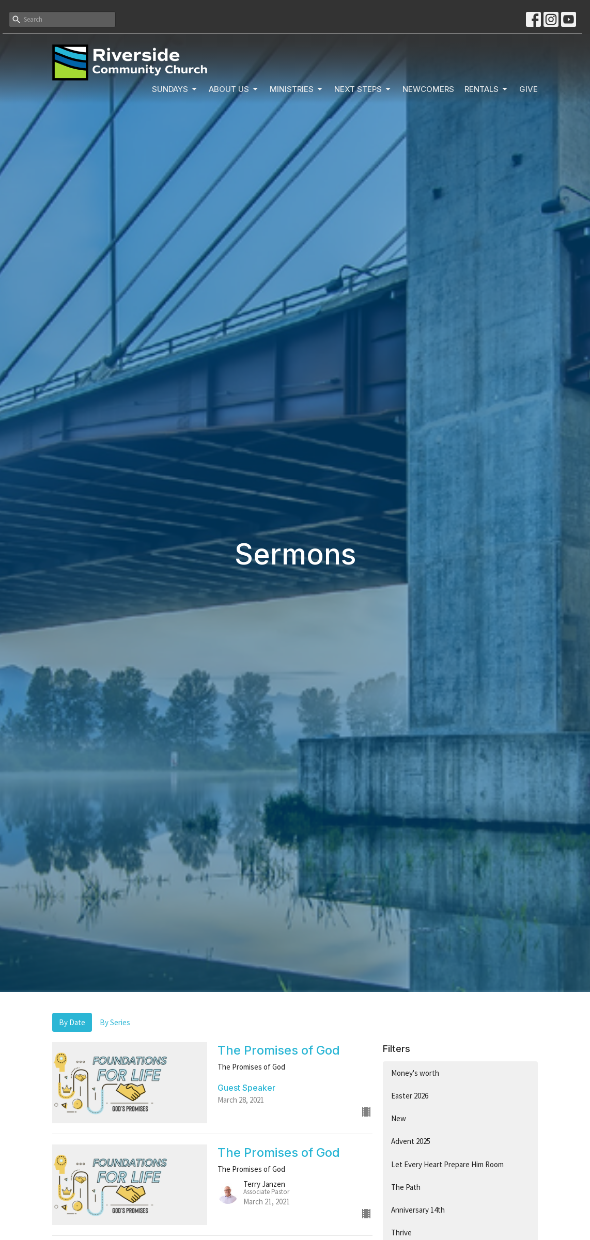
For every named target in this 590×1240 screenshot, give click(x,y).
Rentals (486, 89)
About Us (234, 89)
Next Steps (363, 89)
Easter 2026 (409, 1096)
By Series (115, 1022)
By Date (72, 1022)
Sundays (175, 89)
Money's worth (415, 1073)
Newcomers (428, 89)
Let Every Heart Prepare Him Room (447, 1164)
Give (528, 89)
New (398, 1118)
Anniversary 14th (418, 1210)
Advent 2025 (410, 1141)
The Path (406, 1187)
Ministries (297, 89)
